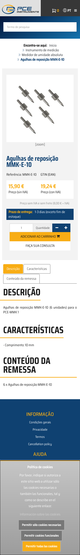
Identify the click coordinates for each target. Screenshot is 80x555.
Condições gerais (40, 422)
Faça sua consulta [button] (40, 245)
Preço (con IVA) (51, 192)
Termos (40, 436)
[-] (56, 228)
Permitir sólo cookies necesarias (41, 525)
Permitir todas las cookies (41, 546)
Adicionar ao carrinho (40, 236)
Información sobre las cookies (40, 514)
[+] (65, 228)
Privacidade (40, 429)
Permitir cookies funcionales (41, 535)
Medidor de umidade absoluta (42, 54)
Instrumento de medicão (42, 50)
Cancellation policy (40, 444)
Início (53, 45)
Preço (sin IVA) (18, 192)
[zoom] (40, 111)
